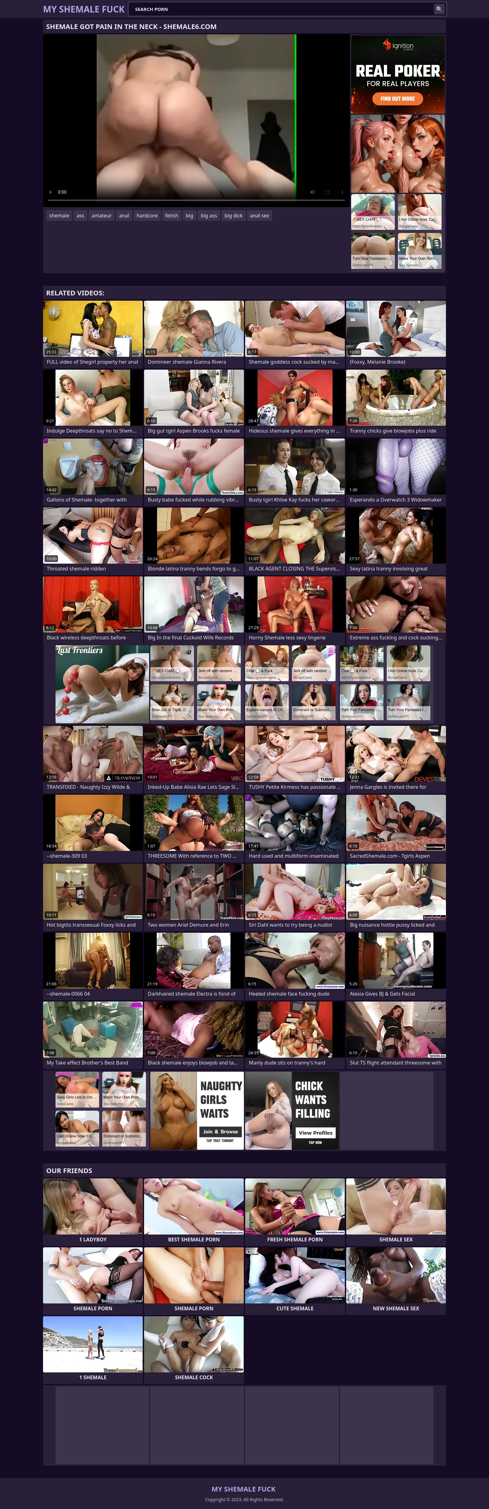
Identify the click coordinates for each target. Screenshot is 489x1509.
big (189, 215)
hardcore (147, 215)
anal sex (259, 215)
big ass (209, 215)
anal (124, 215)
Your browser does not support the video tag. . (196, 120)
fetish (171, 215)
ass (80, 215)
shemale (59, 215)
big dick (234, 215)
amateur (102, 215)
